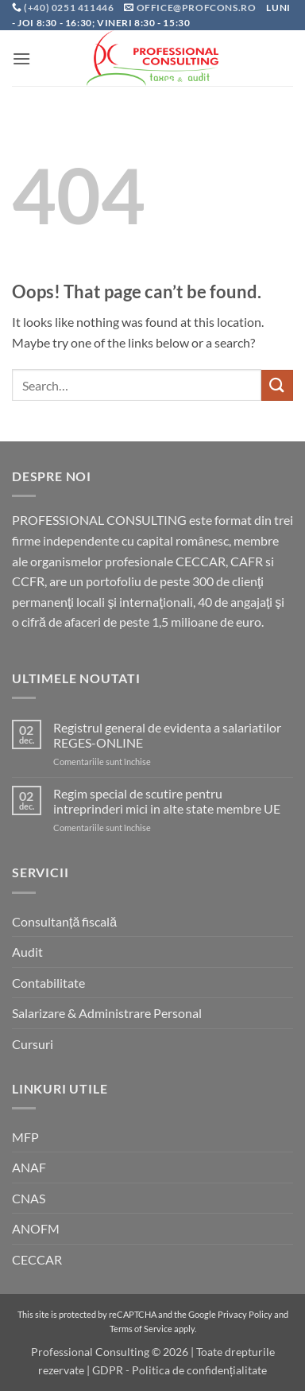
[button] (21, 58)
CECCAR (37, 1259)
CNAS (28, 1198)
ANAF (29, 1167)
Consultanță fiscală (64, 921)
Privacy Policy (245, 1314)
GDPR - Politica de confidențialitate (179, 1370)
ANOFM (36, 1228)
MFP (25, 1136)
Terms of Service (141, 1328)
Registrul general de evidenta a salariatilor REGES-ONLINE (167, 735)
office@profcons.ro (197, 8)
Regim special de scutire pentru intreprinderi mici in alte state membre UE (166, 801)
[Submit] (277, 385)
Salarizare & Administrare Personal (107, 1012)
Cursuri (32, 1043)
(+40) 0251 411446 (70, 8)
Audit (27, 951)
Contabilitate (48, 982)
